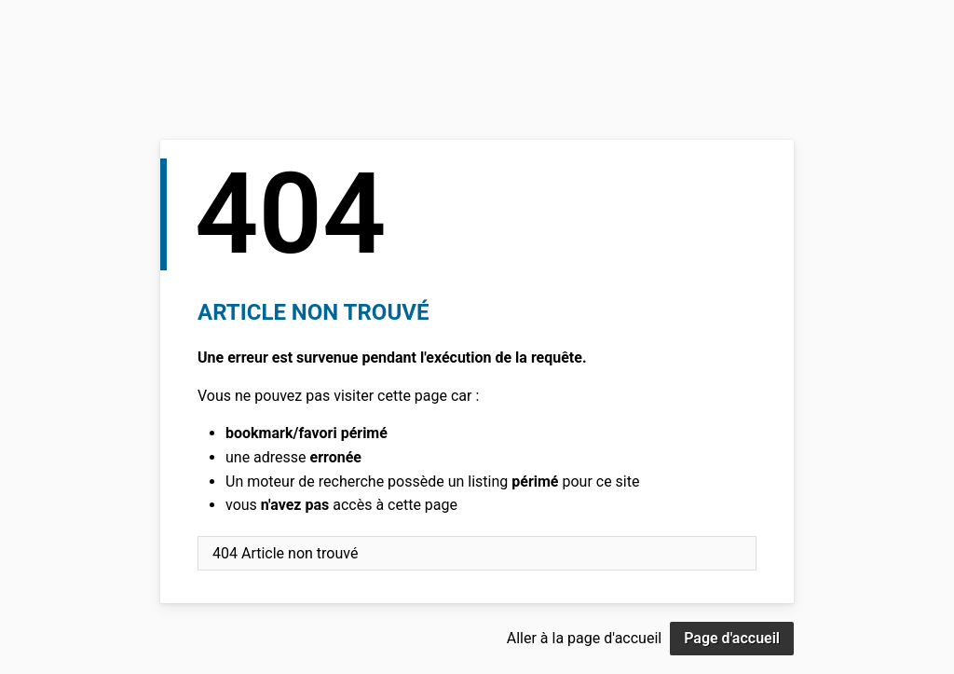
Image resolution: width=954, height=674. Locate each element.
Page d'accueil (732, 638)
